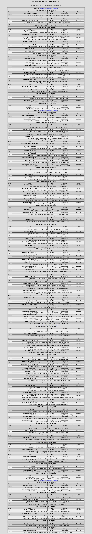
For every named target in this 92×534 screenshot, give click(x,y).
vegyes (43, 8)
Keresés (36, 8)
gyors (41, 8)
